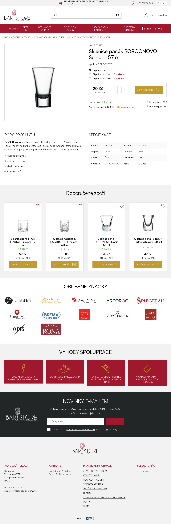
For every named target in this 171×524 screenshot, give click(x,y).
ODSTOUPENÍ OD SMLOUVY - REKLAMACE (104, 497)
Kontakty (54, 465)
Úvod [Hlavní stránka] (7, 37)
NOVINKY (13, 28)
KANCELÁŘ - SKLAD (15, 465)
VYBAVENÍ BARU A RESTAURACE (99, 28)
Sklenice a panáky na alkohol (49, 37)
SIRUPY (158, 28)
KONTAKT (88, 501)
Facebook (143, 471)
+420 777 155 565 (62, 471)
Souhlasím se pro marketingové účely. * (85, 429)
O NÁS (86, 506)
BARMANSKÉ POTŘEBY (44, 28)
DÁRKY (147, 28)
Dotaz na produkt (155, 106)
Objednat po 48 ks (102, 78)
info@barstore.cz (63, 474)
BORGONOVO (105, 64)
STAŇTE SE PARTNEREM (95, 471)
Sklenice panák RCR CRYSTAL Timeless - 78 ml (23, 242)
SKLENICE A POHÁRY (70, 28)
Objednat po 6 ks (101, 74)
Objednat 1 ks (99, 70)
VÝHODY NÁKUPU (91, 475)
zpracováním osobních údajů (80, 429)
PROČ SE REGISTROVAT (95, 488)
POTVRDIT (115, 421)
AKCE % (25, 28)
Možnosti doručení (126, 107)
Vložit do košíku (148, 90)
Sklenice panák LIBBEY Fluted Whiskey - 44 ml (148, 240)
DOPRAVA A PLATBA (93, 484)
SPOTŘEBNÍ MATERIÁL (130, 28)
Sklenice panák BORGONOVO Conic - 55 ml (106, 242)
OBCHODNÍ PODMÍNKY (94, 479)
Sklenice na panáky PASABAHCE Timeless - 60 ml (64, 242)
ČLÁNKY (87, 493)
